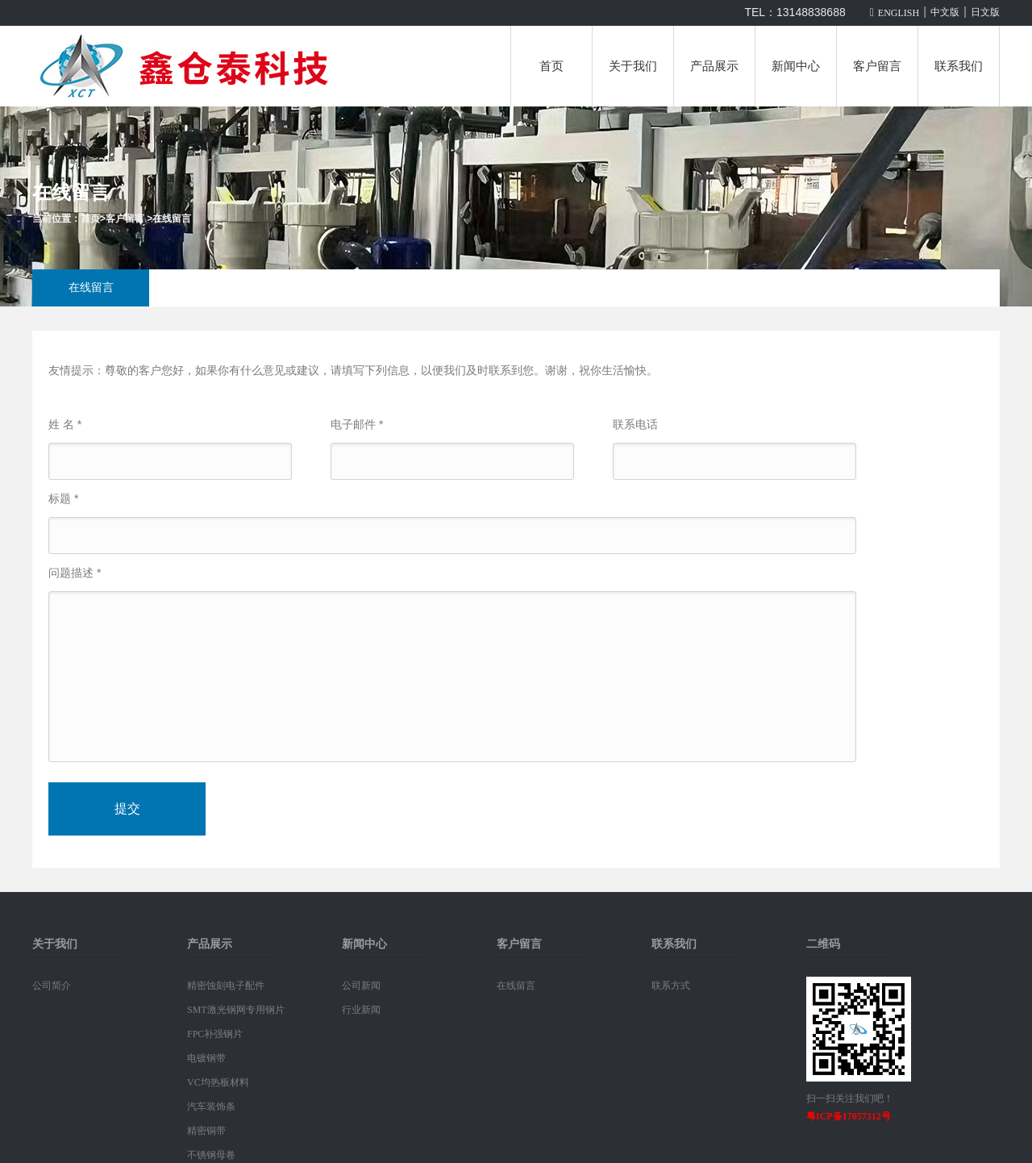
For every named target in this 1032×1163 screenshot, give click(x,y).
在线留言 (171, 218)
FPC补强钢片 (215, 1034)
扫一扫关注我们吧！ (849, 1098)
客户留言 (877, 66)
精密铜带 (206, 1130)
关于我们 (633, 66)
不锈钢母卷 (211, 1155)
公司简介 (51, 985)
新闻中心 (796, 66)
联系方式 (670, 985)
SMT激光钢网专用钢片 (236, 1009)
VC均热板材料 (218, 1082)
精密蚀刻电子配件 (225, 985)
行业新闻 (361, 1009)
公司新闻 (361, 985)
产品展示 (714, 66)
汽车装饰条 (211, 1106)
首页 (551, 66)
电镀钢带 (206, 1058)
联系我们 (958, 66)
